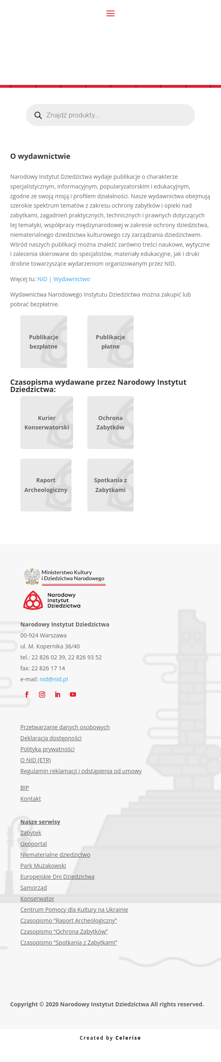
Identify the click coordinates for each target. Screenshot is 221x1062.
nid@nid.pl (54, 679)
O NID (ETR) (35, 760)
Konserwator (37, 898)
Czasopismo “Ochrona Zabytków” (64, 931)
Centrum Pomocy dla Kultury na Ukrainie (74, 909)
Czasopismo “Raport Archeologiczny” (68, 920)
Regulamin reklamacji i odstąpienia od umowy (81, 771)
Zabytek (30, 833)
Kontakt (30, 798)
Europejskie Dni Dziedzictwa (57, 876)
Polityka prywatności (47, 749)
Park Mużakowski (43, 865)
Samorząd (33, 887)
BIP (24, 787)
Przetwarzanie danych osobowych (65, 727)
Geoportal (33, 843)
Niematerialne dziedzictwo (55, 854)
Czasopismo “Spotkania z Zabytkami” (68, 942)
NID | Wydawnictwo (63, 279)
